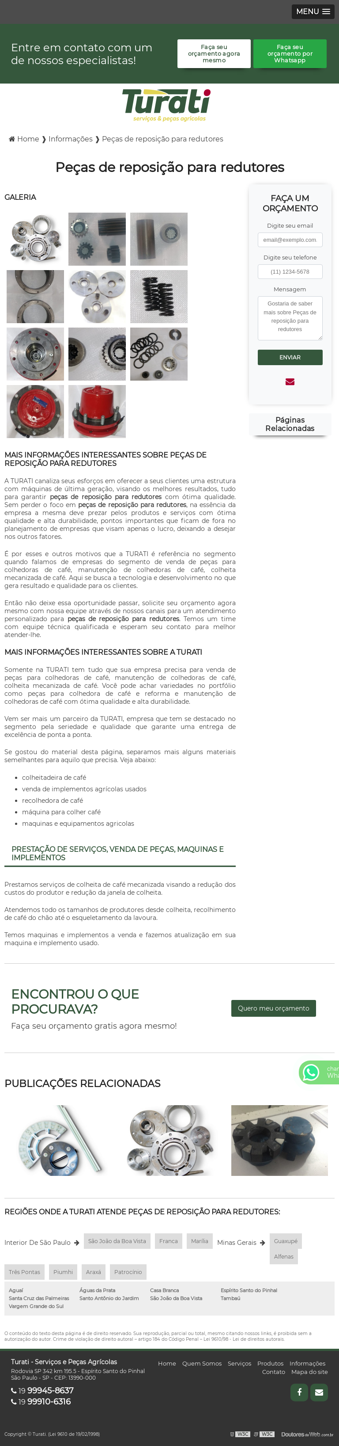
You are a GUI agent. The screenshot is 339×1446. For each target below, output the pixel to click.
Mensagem (290, 289)
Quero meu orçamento (273, 1008)
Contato (273, 1371)
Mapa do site (309, 1371)
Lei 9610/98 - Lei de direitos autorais (243, 1339)
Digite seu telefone (290, 257)
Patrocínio (128, 1272)
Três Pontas (24, 1272)
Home (167, 1363)
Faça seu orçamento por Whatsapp (290, 54)
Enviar (290, 357)
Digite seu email (290, 225)
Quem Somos (202, 1363)
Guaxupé (286, 1241)
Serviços (239, 1363)
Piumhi (63, 1272)
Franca (168, 1241)
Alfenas (284, 1256)
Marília (199, 1241)
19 (42, 1391)
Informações (307, 1363)
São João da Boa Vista (117, 1241)
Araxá (93, 1272)
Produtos (270, 1363)
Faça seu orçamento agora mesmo (214, 54)
